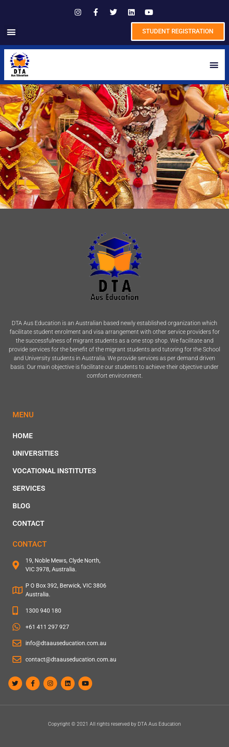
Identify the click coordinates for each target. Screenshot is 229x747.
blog (21, 506)
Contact (28, 523)
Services (29, 488)
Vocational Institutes (54, 471)
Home (23, 436)
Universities (35, 453)
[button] (11, 31)
